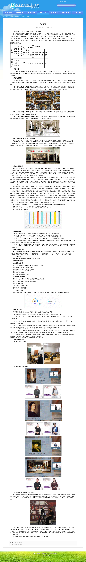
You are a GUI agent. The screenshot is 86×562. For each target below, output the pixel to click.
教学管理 (31, 13)
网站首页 (11, 16)
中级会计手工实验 (18, 544)
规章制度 (20, 13)
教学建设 (54, 13)
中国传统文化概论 (18, 542)
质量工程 (43, 13)
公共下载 (77, 13)
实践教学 (66, 13)
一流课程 (23, 16)
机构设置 (8, 13)
